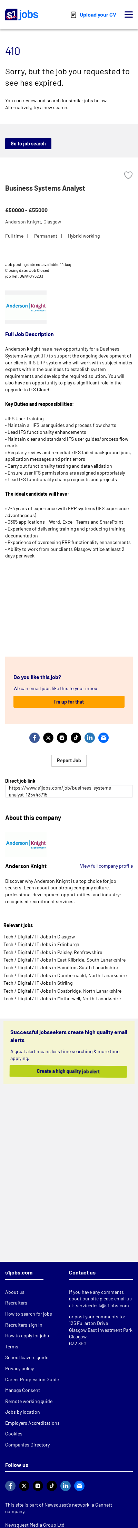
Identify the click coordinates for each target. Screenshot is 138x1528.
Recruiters (16, 1303)
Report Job (69, 760)
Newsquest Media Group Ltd (35, 1525)
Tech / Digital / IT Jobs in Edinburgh (41, 944)
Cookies (13, 1433)
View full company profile (106, 866)
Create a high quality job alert (67, 1071)
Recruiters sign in (23, 1325)
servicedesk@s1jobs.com (102, 1305)
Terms (11, 1346)
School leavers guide (26, 1357)
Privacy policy (19, 1368)
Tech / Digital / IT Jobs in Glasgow (39, 936)
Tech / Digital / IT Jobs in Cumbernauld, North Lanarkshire (65, 975)
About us (14, 1292)
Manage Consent (22, 1390)
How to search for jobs (28, 1314)
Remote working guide (28, 1401)
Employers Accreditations (32, 1423)
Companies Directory (27, 1445)
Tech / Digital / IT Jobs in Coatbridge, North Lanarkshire (62, 991)
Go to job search (28, 143)
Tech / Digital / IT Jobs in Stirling (37, 983)
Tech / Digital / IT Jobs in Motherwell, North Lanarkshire (62, 998)
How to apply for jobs (27, 1335)
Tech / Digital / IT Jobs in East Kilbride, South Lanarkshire (64, 960)
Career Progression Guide (32, 1379)
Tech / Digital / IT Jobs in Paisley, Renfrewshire (52, 952)
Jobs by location (22, 1412)
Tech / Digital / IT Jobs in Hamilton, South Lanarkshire (60, 967)
